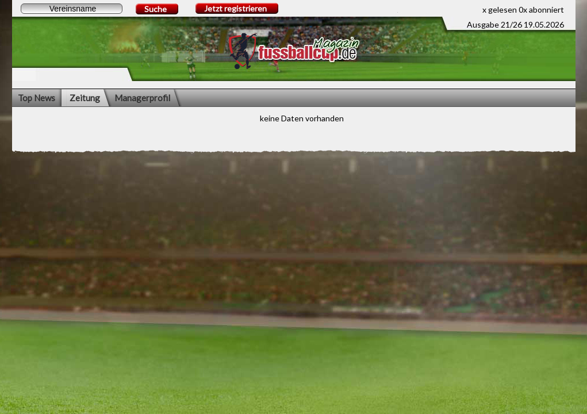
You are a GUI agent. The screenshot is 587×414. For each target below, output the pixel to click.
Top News (36, 98)
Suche (155, 9)
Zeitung (85, 98)
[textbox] (71, 8)
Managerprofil (142, 98)
